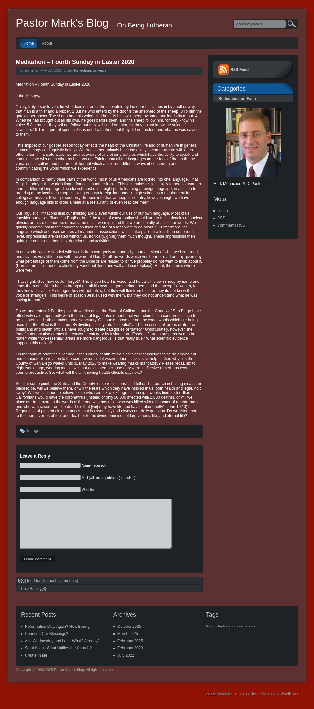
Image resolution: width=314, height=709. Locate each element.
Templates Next (245, 703)
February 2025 (130, 650)
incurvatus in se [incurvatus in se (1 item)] (244, 636)
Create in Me (36, 665)
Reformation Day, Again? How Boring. (58, 636)
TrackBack (33, 598)
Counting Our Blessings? (46, 643)
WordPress (289, 703)
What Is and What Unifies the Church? (58, 658)
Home (29, 43)
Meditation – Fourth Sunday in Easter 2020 (75, 62)
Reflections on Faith (90, 70)
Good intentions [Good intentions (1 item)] (218, 636)
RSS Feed (239, 69)
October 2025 (129, 636)
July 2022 (125, 665)
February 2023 (130, 658)
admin (29, 70)
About (47, 43)
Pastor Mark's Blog (62, 22)
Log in (222, 211)
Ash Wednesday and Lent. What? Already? (62, 650)
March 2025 (127, 643)
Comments (231, 225)
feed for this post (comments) (48, 590)
